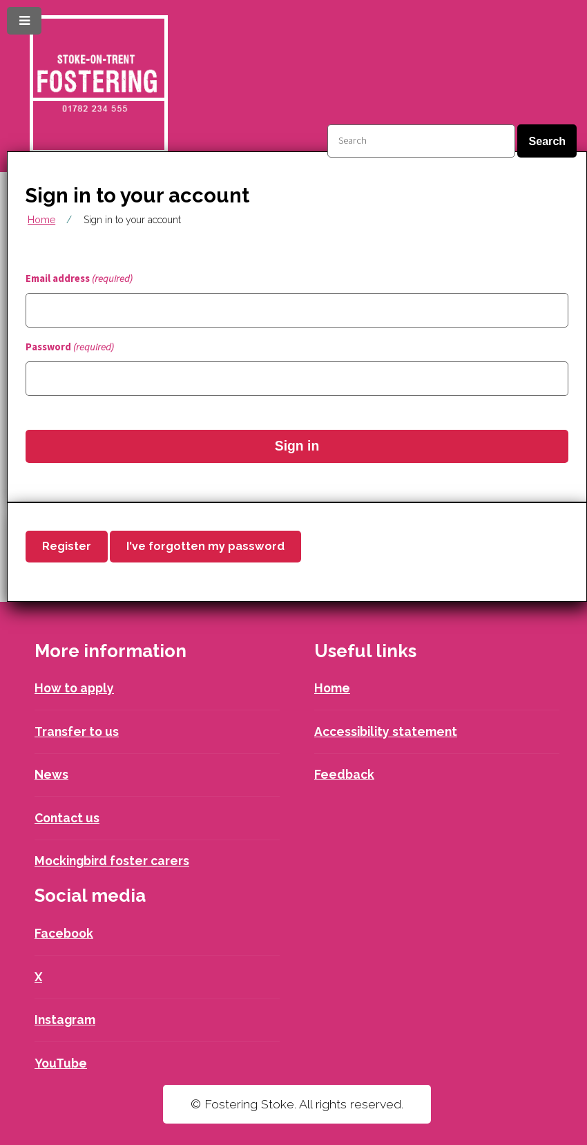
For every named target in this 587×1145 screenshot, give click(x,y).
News (51, 774)
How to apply (74, 688)
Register (66, 546)
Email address (79, 278)
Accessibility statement (385, 731)
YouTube (61, 1063)
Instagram (65, 1019)
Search (547, 141)
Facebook (64, 933)
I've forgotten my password (205, 546)
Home (41, 219)
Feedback (344, 774)
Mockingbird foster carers (112, 860)
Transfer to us (77, 731)
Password (70, 347)
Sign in (297, 445)
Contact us (67, 818)
